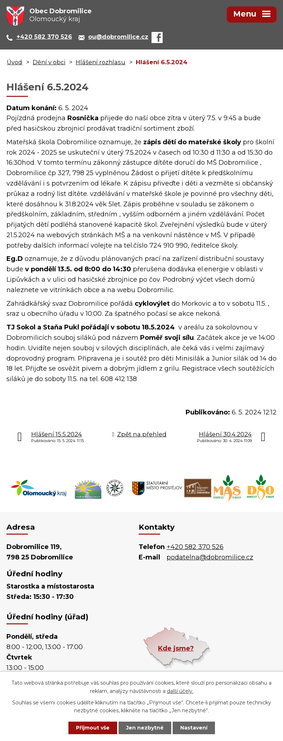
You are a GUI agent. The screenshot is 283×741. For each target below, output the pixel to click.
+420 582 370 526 (195, 547)
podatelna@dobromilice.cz (210, 557)
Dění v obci (49, 62)
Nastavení (193, 727)
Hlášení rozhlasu (100, 62)
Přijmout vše (93, 727)
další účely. (180, 691)
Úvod (14, 62)
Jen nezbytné (145, 727)
